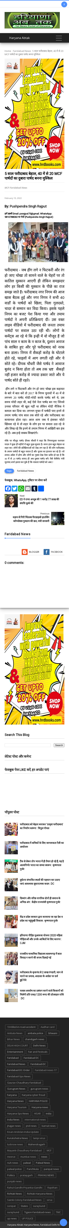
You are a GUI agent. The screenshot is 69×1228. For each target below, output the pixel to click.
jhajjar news (14, 1125)
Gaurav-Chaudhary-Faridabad (24, 1082)
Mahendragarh (36, 1144)
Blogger (34, 551)
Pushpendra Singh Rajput (28, 206)
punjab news (14, 1181)
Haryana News (15, 1101)
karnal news (49, 1125)
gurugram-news (39, 1088)
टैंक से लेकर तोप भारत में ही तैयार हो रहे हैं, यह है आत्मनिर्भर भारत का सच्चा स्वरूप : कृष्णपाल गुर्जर (42, 865)
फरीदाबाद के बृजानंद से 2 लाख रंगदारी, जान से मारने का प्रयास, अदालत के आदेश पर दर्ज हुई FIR (41, 976)
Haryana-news (40, 1107)
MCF (49, 1150)
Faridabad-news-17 (45, 1070)
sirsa (49, 1200)
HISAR (37, 1113)
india (48, 1113)
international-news (35, 1119)
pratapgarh (26, 1175)
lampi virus (39, 1138)
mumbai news (28, 1156)
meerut (11, 1156)
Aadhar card (47, 1027)
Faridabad (13, 1057)
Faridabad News (22, 51)
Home (8, 51)
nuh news (12, 1162)
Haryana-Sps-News (18, 1113)
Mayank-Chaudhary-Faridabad (24, 1150)
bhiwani (52, 1033)
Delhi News (39, 1045)
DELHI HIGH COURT (17, 1045)
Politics (11, 1175)
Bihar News (13, 1039)
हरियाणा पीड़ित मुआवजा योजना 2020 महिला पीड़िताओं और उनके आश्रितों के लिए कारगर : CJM (41, 939)
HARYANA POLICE (38, 1101)
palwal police (14, 1169)
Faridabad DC (31, 1057)
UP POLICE (27, 1218)
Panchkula (33, 1169)
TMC (58, 1212)
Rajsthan (52, 1187)
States (24, 1206)
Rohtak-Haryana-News (39, 1193)
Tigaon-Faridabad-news (37, 1212)
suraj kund (39, 1206)
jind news (31, 1125)
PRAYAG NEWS (46, 1175)
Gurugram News (16, 1088)
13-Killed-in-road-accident (21, 1027)
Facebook (57, 551)
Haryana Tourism (16, 1107)
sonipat (11, 1206)
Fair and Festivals (37, 1051)
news (44, 1156)
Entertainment (15, 1051)
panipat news (51, 1169)
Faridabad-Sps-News (19, 1076)
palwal (27, 1162)
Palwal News (43, 1162)
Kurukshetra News (17, 1138)
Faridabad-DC (38, 1064)
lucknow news (15, 1144)
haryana (12, 1095)
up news (12, 1218)
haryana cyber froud (33, 1095)
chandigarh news (34, 1039)
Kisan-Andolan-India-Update (23, 1132)
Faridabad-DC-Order (18, 1070)
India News (13, 1119)
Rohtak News (14, 1193)
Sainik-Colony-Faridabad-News (24, 1200)
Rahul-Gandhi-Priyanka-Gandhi (24, 1187)
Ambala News (14, 1033)
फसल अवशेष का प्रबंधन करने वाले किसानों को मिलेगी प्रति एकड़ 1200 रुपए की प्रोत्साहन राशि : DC (42, 994)
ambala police (35, 1033)
